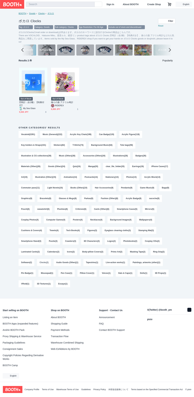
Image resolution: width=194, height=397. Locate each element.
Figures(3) (92, 233)
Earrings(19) (138, 167)
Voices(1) (106, 277)
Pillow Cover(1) (87, 277)
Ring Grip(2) (159, 255)
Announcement (107, 317)
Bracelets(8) (45, 200)
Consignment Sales (13, 349)
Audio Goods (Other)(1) (67, 266)
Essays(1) (63, 288)
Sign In (110, 4)
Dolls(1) (143, 277)
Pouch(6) (25, 211)
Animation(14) (70, 178)
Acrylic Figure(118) (131, 134)
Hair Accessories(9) (104, 189)
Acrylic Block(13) (152, 178)
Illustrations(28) (120, 156)
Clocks (41, 13)
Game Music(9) (147, 189)
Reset (160, 26)
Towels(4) (53, 233)
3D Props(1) (160, 277)
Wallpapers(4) (145, 222)
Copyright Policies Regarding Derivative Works (23, 357)
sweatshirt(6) (43, 211)
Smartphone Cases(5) (127, 211)
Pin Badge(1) (27, 277)
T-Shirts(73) (78, 145)
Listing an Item (10, 317)
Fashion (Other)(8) (109, 200)
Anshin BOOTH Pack (14, 330)
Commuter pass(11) (30, 189)
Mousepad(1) (47, 277)
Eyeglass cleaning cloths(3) (118, 233)
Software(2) (26, 266)
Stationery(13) (112, 178)
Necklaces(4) (96, 222)
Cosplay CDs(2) (152, 244)
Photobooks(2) (130, 244)
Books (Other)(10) (78, 189)
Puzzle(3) (53, 244)
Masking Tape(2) (138, 255)
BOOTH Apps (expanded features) (20, 323)
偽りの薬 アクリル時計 (62, 102)
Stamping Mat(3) (146, 233)
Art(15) (24, 178)
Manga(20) (93, 167)
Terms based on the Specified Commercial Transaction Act (157, 389)
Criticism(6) (80, 211)
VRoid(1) (25, 288)
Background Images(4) (121, 222)
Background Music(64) (102, 145)
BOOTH (22, 13)
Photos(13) (131, 178)
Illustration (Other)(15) (45, 178)
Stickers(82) (59, 145)
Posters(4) (78, 222)
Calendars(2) (53, 255)
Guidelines (86, 389)
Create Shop (154, 4)
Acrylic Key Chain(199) (81, 134)
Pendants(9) (127, 189)
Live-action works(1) (115, 266)
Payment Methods (60, 330)
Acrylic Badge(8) (134, 200)
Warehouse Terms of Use (67, 389)
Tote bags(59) (126, 145)
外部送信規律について (118, 389)
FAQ (101, 323)
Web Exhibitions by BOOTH (65, 349)
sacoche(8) (154, 200)
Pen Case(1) (66, 277)
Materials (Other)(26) (31, 167)
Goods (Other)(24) (56, 167)
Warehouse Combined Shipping (67, 342)
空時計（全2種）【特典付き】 (31, 104)
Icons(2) (71, 255)
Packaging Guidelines (14, 342)
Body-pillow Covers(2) (92, 255)
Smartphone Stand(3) (31, 244)
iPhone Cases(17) (159, 167)
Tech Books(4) (73, 233)
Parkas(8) (88, 200)
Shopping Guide (59, 323)
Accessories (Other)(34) (94, 156)
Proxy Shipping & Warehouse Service (22, 336)
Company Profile (31, 389)
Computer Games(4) (55, 222)
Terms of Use (48, 389)
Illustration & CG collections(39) (36, 156)
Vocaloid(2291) (28, 134)
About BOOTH (131, 4)
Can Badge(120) (106, 134)
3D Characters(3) (92, 244)
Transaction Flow (59, 336)
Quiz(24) (77, 167)
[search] (91, 4)
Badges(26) (141, 156)
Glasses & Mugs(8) (68, 200)
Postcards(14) (91, 178)
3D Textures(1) (43, 288)
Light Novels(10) (55, 189)
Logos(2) (111, 244)
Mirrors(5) (149, 211)
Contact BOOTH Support (112, 330)
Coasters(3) (70, 244)
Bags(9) (165, 189)
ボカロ (51, 13)
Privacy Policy (99, 389)
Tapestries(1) (92, 266)
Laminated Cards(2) (30, 255)
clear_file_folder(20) (115, 167)
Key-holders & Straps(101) (33, 145)
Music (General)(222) (52, 134)
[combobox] (60, 4)
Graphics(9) (26, 200)
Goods (32, 13)
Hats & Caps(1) (125, 277)
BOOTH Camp (10, 365)
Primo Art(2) (116, 255)
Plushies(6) (62, 211)
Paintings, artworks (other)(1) (147, 266)
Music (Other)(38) (67, 156)
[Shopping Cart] (169, 4)
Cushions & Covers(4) (31, 233)
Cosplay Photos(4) (30, 222)
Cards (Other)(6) (101, 211)
